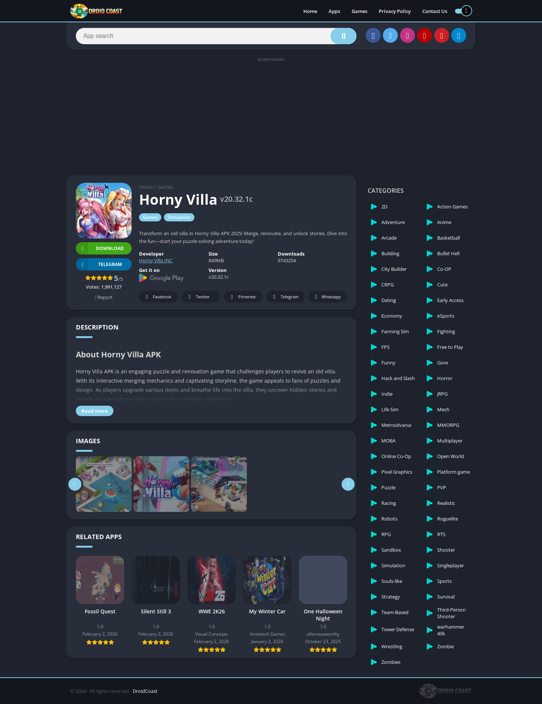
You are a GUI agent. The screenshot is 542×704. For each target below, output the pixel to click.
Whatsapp (327, 297)
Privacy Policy (395, 11)
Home (310, 11)
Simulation (179, 217)
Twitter (198, 297)
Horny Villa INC (155, 260)
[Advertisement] (271, 116)
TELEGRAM (99, 264)
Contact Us (434, 11)
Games (359, 11)
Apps (334, 11)
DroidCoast (145, 691)
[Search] (216, 36)
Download (100, 248)
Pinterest (242, 297)
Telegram (285, 297)
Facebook (157, 297)
